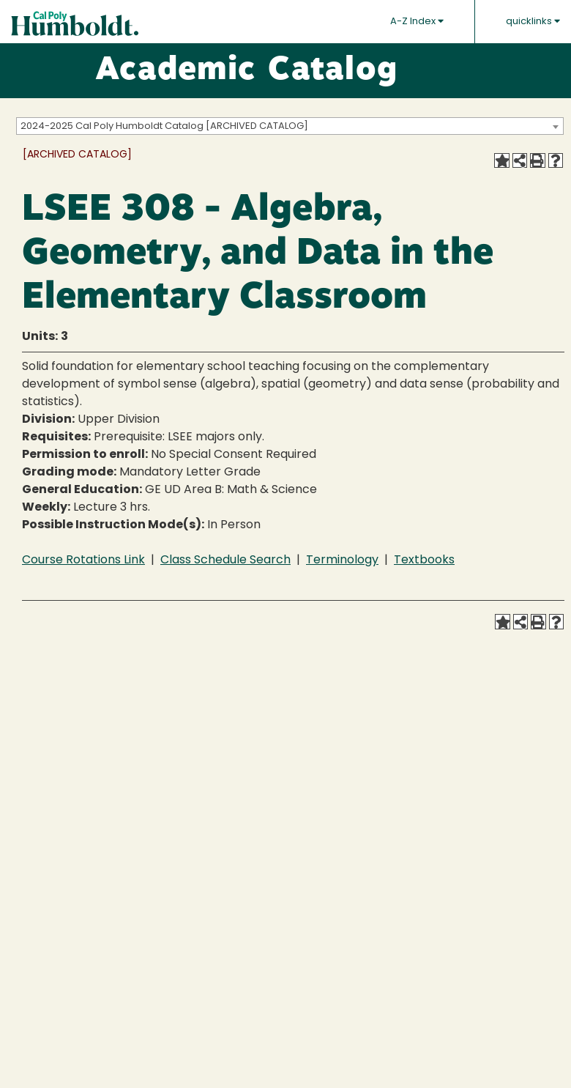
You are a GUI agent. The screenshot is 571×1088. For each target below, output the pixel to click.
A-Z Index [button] (417, 21)
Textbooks (424, 560)
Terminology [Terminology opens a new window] (342, 560)
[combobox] (290, 126)
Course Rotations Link (83, 560)
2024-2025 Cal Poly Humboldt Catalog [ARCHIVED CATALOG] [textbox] (164, 126)
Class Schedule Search (225, 560)
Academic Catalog (246, 71)
